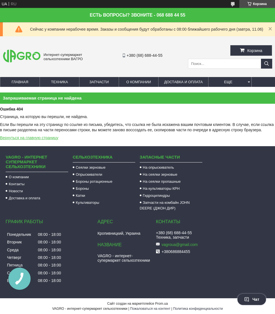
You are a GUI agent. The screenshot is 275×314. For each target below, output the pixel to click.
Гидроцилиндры (156, 195)
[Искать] (266, 64)
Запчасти (99, 82)
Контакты (16, 184)
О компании (138, 82)
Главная (20, 82)
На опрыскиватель (158, 167)
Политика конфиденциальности (198, 309)
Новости (16, 191)
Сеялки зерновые (91, 167)
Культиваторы (87, 202)
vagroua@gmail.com (180, 244)
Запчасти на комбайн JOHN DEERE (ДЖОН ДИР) (165, 205)
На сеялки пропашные (162, 181)
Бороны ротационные (94, 181)
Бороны (82, 188)
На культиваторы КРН (161, 188)
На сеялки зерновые (160, 174)
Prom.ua (161, 304)
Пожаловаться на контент (150, 309)
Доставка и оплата (183, 82)
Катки (80, 195)
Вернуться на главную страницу (29, 137)
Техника (59, 82)
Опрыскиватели (89, 174)
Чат (251, 299)
